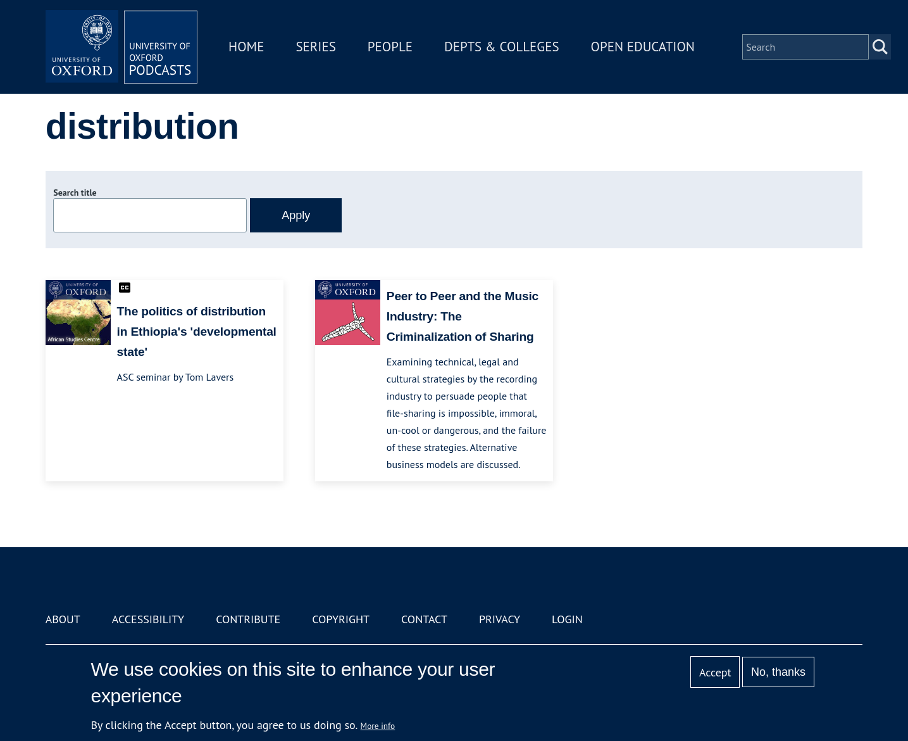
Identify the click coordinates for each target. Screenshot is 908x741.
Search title (74, 192)
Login (567, 619)
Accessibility (148, 619)
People (390, 46)
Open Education (643, 46)
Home (246, 46)
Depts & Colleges (501, 46)
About (63, 619)
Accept (715, 672)
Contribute (248, 619)
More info (378, 726)
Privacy (499, 619)
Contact (424, 619)
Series (315, 46)
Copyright (341, 619)
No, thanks (778, 672)
